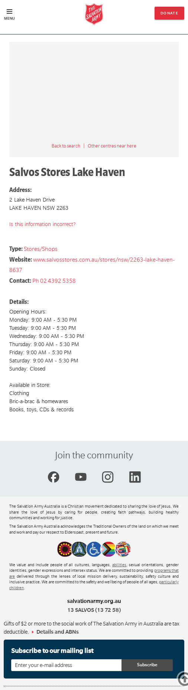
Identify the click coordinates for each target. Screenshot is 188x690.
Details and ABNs (57, 632)
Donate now (170, 15)
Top (186, 679)
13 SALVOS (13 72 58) (94, 610)
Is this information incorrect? (42, 224)
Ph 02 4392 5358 (54, 281)
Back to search (66, 146)
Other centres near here (112, 146)
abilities (119, 565)
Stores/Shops (41, 249)
